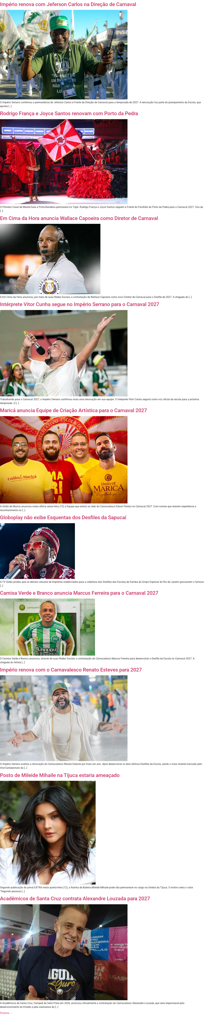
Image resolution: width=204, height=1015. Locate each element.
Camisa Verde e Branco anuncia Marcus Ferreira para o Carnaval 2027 (79, 593)
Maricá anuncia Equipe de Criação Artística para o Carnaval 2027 (73, 410)
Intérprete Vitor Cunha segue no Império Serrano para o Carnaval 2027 (79, 304)
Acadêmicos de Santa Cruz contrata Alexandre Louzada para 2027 (75, 899)
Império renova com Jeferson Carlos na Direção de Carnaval (68, 4)
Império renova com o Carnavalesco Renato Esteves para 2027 (71, 670)
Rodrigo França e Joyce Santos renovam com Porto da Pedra (69, 113)
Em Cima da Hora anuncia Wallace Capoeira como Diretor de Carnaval (79, 218)
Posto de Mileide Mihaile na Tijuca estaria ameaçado (60, 775)
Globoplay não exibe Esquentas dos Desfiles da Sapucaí (63, 517)
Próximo (6, 1013)
